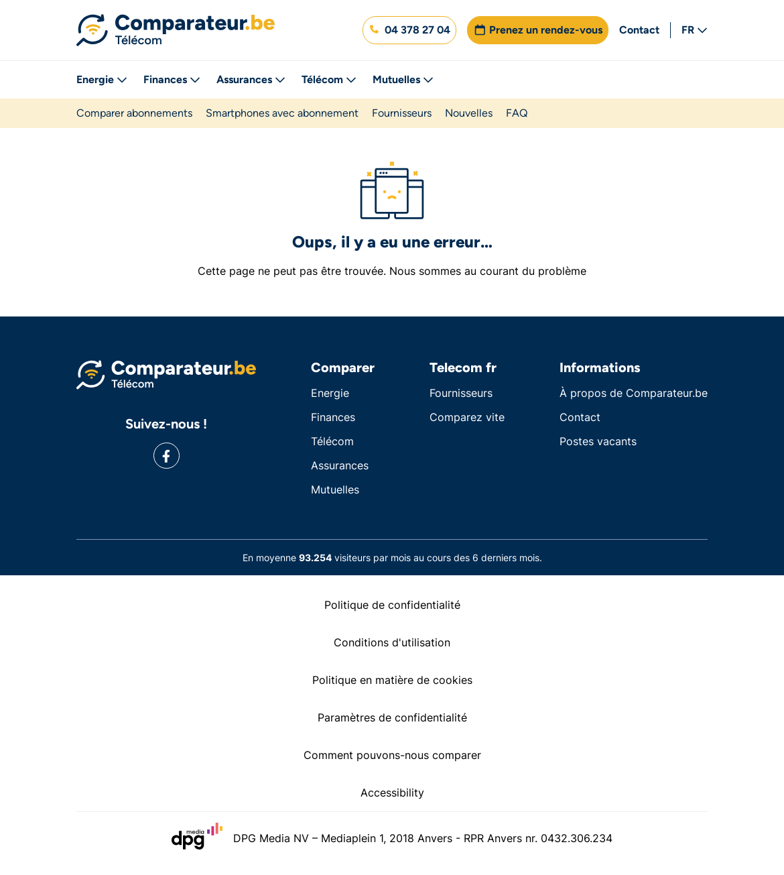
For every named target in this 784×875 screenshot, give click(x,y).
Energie (101, 79)
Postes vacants (598, 441)
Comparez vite (467, 417)
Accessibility (392, 792)
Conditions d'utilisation (392, 642)
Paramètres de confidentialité (392, 717)
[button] (409, 30)
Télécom (329, 79)
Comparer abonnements (134, 113)
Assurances (250, 79)
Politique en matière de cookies (392, 680)
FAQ (516, 113)
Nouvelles (469, 113)
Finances (171, 79)
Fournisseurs (402, 113)
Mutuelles (403, 79)
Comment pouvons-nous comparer (392, 755)
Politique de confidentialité (392, 604)
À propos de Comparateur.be (634, 393)
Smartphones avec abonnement (282, 113)
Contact (639, 29)
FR (694, 29)
